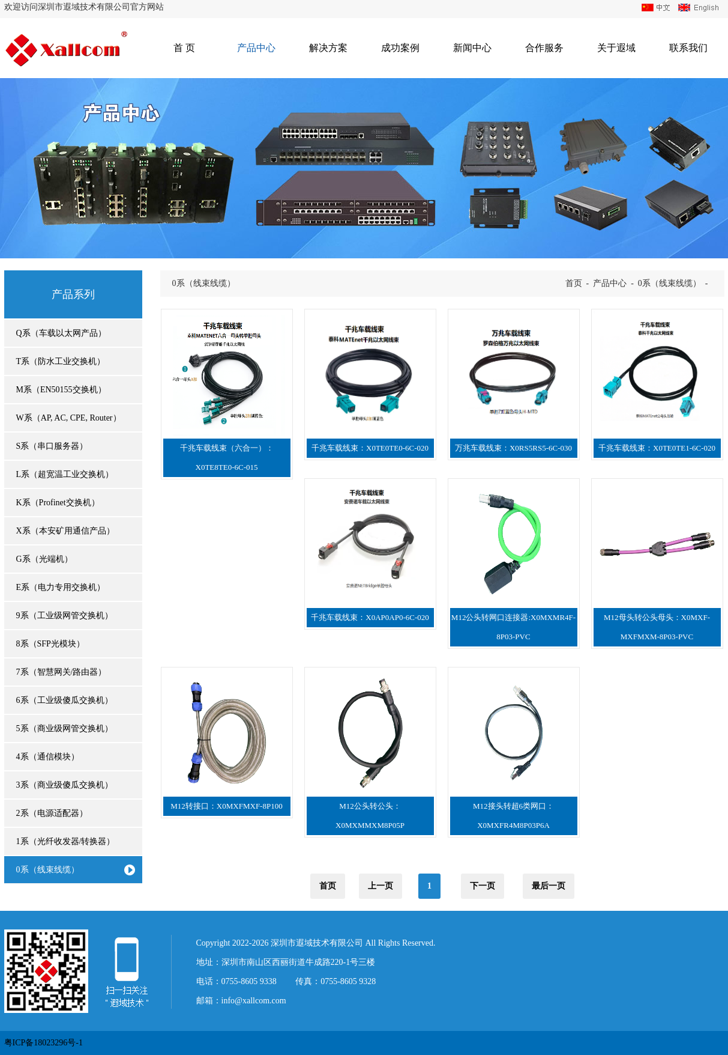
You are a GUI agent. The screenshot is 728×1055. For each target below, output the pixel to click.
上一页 (380, 885)
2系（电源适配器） (52, 813)
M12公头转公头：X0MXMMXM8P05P (370, 815)
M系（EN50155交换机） (61, 389)
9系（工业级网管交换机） (64, 615)
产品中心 (256, 48)
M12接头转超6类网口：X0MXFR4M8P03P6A (513, 815)
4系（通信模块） (47, 756)
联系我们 (688, 48)
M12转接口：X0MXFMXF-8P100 (226, 805)
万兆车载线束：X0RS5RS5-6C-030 (513, 447)
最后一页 (548, 885)
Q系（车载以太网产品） (61, 333)
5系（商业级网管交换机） (64, 728)
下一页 (482, 885)
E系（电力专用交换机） (61, 587)
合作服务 (544, 48)
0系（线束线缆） (47, 869)
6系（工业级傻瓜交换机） (64, 700)
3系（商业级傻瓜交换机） (64, 784)
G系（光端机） (44, 559)
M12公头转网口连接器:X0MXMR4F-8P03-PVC (513, 627)
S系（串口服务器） (52, 446)
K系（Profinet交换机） (58, 502)
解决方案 (328, 48)
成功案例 (400, 48)
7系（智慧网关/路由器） (61, 671)
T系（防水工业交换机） (61, 361)
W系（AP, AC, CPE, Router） (68, 417)
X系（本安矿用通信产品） (65, 530)
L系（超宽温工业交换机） (65, 474)
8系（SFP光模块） (50, 643)
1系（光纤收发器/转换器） (65, 841)
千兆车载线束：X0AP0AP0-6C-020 (370, 617)
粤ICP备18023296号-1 (43, 1042)
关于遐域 (616, 48)
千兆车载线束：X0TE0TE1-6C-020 (656, 447)
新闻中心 (472, 48)
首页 (573, 283)
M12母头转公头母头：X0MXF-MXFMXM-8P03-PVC (657, 627)
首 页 (184, 48)
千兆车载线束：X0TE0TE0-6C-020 (370, 447)
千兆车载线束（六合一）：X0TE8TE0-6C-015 (227, 457)
